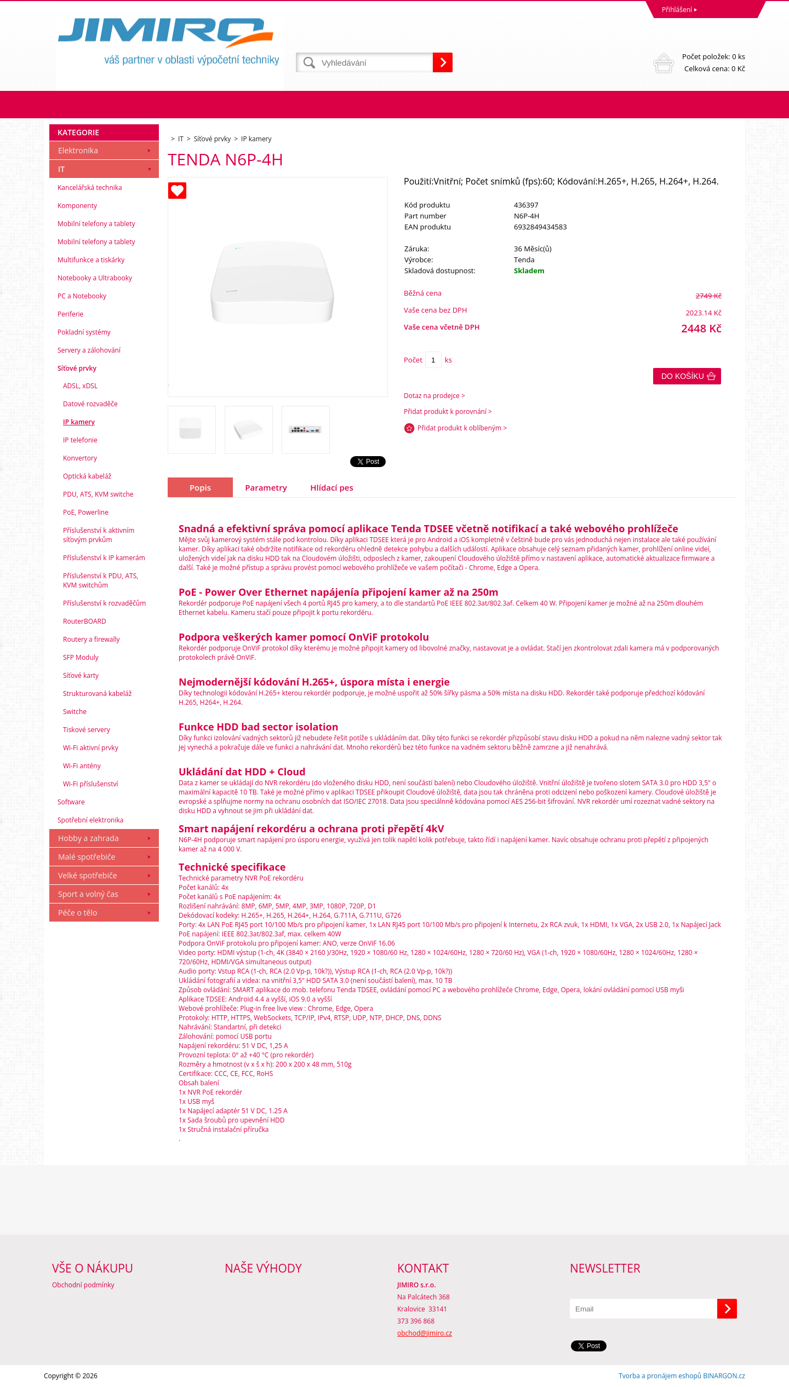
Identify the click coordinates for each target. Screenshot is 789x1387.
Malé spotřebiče (86, 856)
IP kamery (79, 422)
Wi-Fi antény (82, 765)
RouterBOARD (84, 621)
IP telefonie (80, 440)
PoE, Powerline (85, 512)
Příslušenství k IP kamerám (104, 557)
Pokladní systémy (84, 332)
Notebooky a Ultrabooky (95, 278)
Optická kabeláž (87, 476)
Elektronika (78, 150)
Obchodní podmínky (83, 1285)
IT (61, 169)
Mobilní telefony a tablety (96, 223)
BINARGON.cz (724, 1375)
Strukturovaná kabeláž (97, 693)
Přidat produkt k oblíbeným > (462, 428)
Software (71, 802)
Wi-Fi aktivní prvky (90, 747)
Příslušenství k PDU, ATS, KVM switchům (100, 580)
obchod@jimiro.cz (424, 1333)
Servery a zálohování (89, 350)
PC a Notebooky (82, 296)
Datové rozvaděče (90, 403)
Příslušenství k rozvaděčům (104, 603)
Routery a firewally (91, 639)
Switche (75, 711)
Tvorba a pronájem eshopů (660, 1375)
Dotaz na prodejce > (434, 395)
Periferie (70, 314)
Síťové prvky (77, 368)
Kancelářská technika (90, 187)
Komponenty (77, 205)
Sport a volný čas (88, 894)
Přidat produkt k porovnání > (448, 411)
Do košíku (682, 376)
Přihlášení (677, 9)
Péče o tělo (77, 912)
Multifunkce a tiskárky (91, 259)
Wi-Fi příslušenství (90, 784)
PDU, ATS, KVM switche (98, 494)
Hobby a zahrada (88, 838)
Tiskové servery (86, 729)
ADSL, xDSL (80, 385)
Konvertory (80, 458)
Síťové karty (81, 675)
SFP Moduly (81, 657)
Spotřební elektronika (90, 820)
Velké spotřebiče (87, 875)
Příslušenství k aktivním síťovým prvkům (98, 535)
